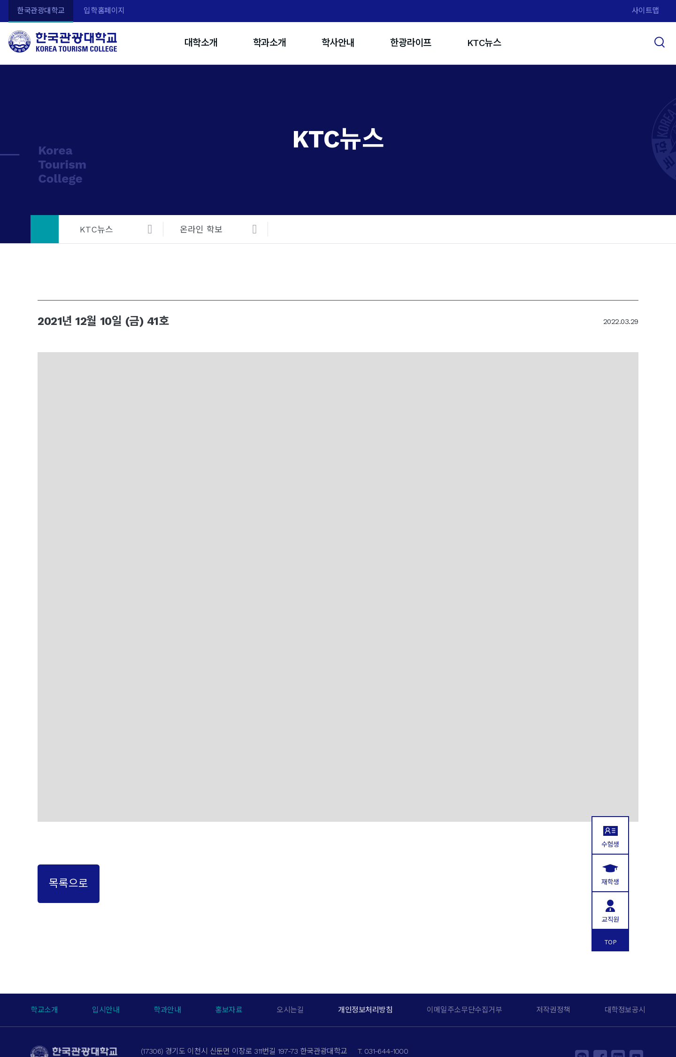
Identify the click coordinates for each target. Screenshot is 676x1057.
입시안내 (105, 1009)
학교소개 (44, 1009)
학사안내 (338, 42)
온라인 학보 (201, 229)
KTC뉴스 (484, 42)
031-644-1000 (386, 1051)
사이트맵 (645, 10)
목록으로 (68, 883)
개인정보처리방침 (365, 1009)
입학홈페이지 (104, 10)
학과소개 (269, 42)
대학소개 (200, 42)
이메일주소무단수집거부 (464, 1009)
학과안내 (167, 1009)
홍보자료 (228, 1009)
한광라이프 (410, 42)
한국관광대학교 (41, 10)
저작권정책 (553, 1009)
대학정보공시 (625, 1009)
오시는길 (290, 1009)
